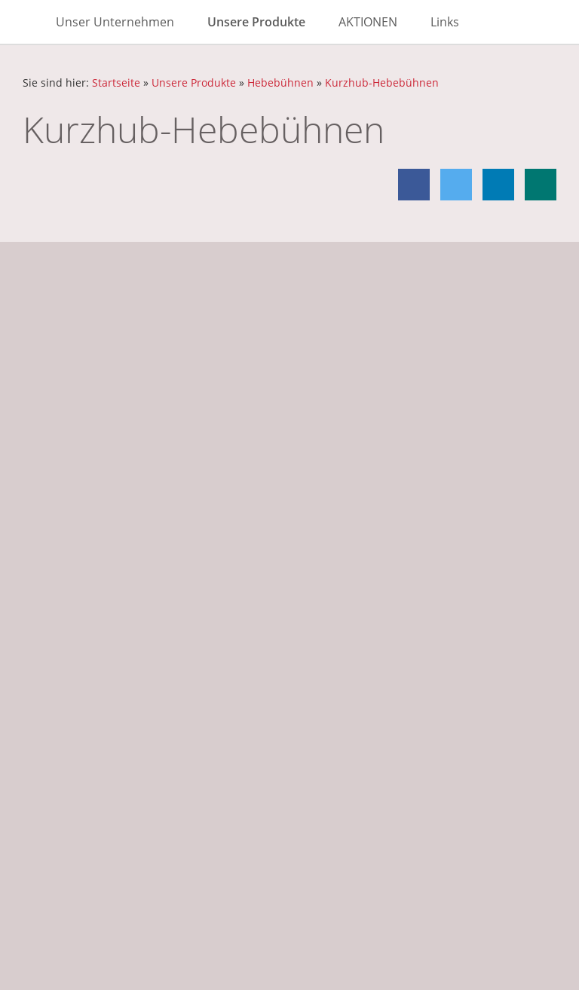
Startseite (116, 82)
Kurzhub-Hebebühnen (382, 82)
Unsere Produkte (194, 82)
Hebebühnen (280, 82)
